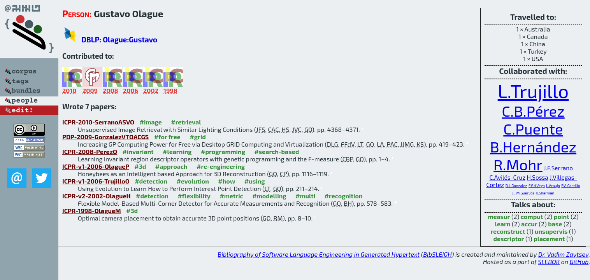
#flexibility (194, 196)
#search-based (276, 151)
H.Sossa (537, 177)
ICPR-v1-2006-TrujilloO (96, 181)
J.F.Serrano (558, 168)
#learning (177, 151)
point (561, 216)
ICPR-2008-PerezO (89, 151)
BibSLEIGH (437, 254)
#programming (223, 151)
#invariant (138, 151)
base (555, 224)
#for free (167, 136)
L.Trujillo (533, 90)
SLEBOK (549, 261)
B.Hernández (533, 147)
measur (499, 216)
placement (549, 238)
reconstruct (507, 231)
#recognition (344, 196)
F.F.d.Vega (537, 185)
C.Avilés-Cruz (507, 177)
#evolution (192, 181)
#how (226, 181)
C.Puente (533, 129)
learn (503, 224)
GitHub (579, 261)
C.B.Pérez (533, 111)
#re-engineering (221, 166)
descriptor (508, 238)
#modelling (269, 196)
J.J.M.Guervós (523, 193)
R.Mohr (518, 164)
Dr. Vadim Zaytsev (563, 254)
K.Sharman (545, 193)
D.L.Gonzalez (516, 185)
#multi (305, 196)
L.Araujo (553, 185)
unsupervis (551, 231)
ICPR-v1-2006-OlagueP (95, 166)
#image (150, 122)
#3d (140, 166)
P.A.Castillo (570, 185)
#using (254, 181)
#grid (198, 136)
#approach (171, 166)
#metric (231, 196)
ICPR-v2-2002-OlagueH (96, 196)
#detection (151, 181)
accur (529, 224)
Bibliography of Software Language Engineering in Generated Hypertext (319, 254)
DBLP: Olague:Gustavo (119, 39)
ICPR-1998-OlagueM (91, 210)
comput (532, 216)
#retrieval (186, 122)
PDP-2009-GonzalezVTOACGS (105, 136)
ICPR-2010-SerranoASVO (98, 122)
